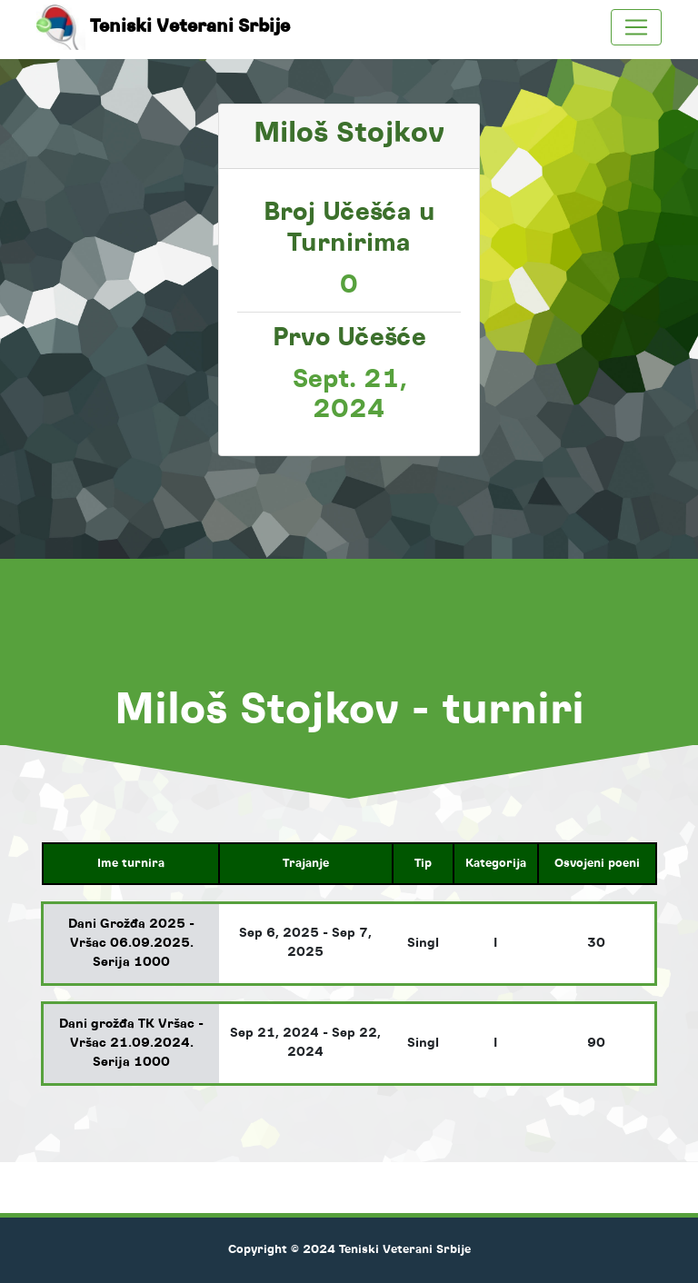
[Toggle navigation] (636, 27)
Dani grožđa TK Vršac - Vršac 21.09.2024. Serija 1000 (131, 1043)
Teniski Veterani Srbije (170, 27)
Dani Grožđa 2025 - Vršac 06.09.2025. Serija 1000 (131, 943)
